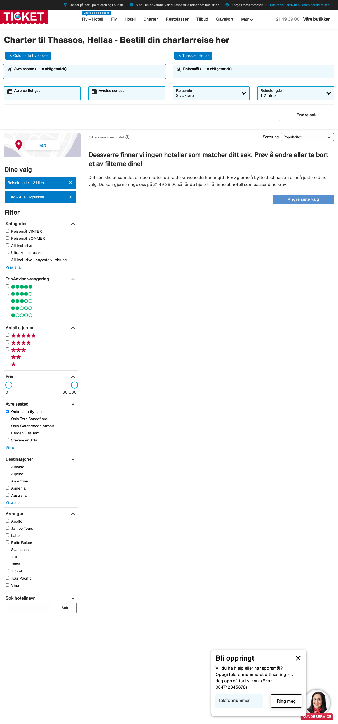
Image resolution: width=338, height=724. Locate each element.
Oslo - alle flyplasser (28, 55)
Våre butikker (316, 19)
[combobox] (88, 74)
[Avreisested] (16, 404)
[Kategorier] (15, 224)
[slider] (7, 385)
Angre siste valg (303, 199)
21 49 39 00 (288, 19)
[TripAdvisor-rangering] (26, 279)
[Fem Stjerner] (7, 286)
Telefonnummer (234, 700)
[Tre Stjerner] (7, 300)
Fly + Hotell (92, 19)
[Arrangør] (14, 513)
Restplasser (177, 19)
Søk (65, 608)
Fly (114, 19)
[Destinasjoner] (18, 459)
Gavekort (224, 19)
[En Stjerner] (7, 314)
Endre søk (306, 115)
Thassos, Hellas (193, 55)
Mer (248, 20)
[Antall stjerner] (19, 328)
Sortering (271, 137)
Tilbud (202, 19)
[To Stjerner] (7, 307)
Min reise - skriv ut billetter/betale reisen (300, 5)
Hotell (130, 19)
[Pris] (8, 376)
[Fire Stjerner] (7, 293)
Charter (150, 19)
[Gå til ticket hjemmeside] (24, 16)
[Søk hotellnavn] (20, 598)
